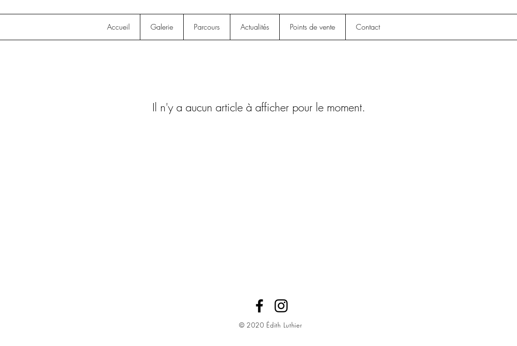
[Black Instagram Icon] (281, 306)
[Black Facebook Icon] (259, 306)
